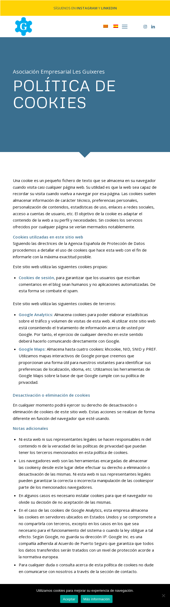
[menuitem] (125, 24)
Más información (96, 599)
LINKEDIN (109, 7)
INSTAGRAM (87, 7)
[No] (163, 595)
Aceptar (69, 599)
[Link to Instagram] (145, 25)
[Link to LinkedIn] (153, 25)
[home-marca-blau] (70, 25)
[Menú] (125, 24)
